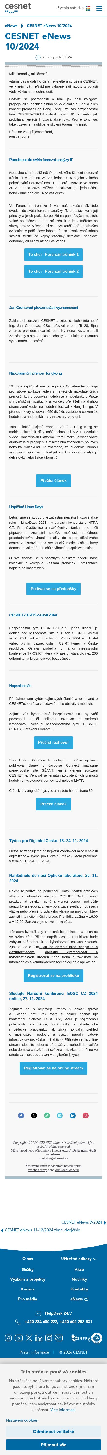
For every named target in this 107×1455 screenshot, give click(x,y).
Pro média (27, 1299)
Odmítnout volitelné (53, 1432)
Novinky (79, 1280)
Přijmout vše (53, 1445)
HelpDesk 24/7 (53, 1314)
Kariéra (28, 1289)
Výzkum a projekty (27, 1280)
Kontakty (79, 1289)
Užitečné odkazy (79, 1259)
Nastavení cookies (22, 1421)
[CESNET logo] (18, 8)
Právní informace (34, 1353)
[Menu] (99, 8)
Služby (28, 1270)
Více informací (62, 1410)
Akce (79, 1270)
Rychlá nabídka (73, 8)
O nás (27, 1259)
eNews (11, 26)
